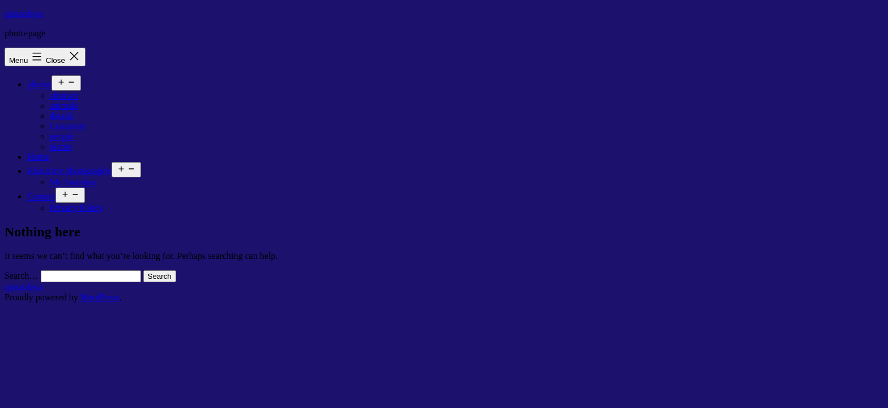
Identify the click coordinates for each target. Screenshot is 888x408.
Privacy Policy (76, 207)
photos (39, 84)
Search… (22, 275)
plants (60, 146)
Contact (41, 196)
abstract (64, 95)
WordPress (99, 297)
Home (38, 157)
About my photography (69, 171)
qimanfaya (24, 14)
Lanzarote (68, 126)
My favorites (73, 182)
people (62, 136)
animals (64, 105)
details (62, 116)
